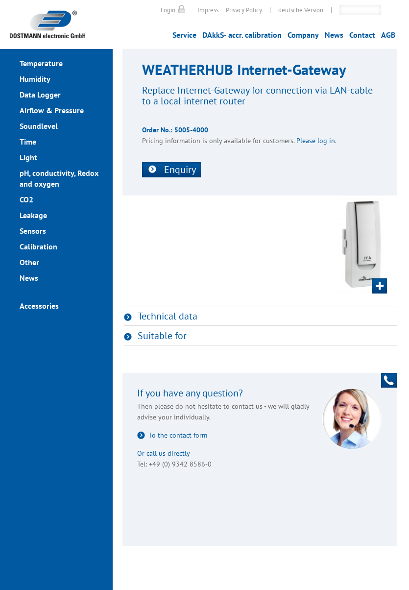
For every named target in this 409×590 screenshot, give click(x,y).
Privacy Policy (244, 10)
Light (28, 157)
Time (28, 142)
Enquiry (180, 169)
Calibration (38, 246)
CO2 (26, 199)
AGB (388, 35)
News (334, 35)
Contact (362, 35)
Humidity (35, 79)
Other (29, 262)
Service (184, 35)
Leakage (33, 215)
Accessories (39, 306)
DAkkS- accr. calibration (242, 35)
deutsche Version (300, 10)
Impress (207, 10)
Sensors (33, 231)
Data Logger (40, 94)
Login (168, 10)
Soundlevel (39, 126)
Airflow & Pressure (52, 110)
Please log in (315, 140)
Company (303, 35)
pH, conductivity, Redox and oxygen (59, 178)
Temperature (41, 63)
